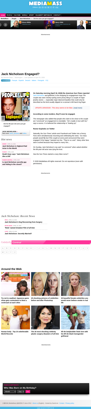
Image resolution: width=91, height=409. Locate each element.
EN (40, 7)
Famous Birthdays (11, 385)
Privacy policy (69, 403)
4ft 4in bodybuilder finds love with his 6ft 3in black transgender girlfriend (74, 334)
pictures (16, 133)
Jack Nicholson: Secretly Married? (18, 234)
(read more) (77, 108)
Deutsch (27, 80)
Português (41, 80)
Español (21, 80)
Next (5, 25)
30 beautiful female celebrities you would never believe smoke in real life (74, 300)
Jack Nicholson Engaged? (20, 74)
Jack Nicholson (25, 18)
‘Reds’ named (20, 228)
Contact (57, 15)
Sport (31, 15)
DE (49, 7)
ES (45, 7)
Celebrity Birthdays (43, 15)
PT (54, 7)
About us (35, 403)
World (24, 15)
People (9, 15)
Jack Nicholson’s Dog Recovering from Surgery (23, 222)
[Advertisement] (45, 52)
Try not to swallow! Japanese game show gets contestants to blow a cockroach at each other (15, 300)
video (24, 133)
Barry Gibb (59, 22)
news (11, 133)
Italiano (34, 80)
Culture (17, 15)
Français (14, 80)
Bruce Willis (26, 22)
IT (51, 7)
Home (3, 15)
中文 (56, 7)
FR (43, 7)
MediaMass (5, 18)
